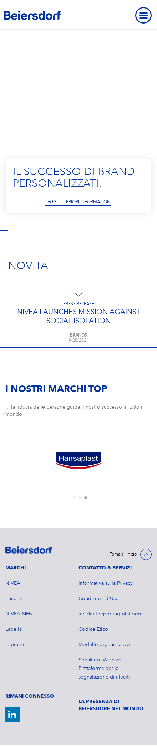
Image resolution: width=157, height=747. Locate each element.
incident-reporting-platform (109, 614)
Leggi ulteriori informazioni (78, 202)
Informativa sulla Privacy (105, 583)
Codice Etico (93, 629)
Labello (13, 629)
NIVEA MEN (19, 614)
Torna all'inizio (123, 554)
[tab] (74, 497)
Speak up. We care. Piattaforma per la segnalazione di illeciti (104, 669)
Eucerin (13, 598)
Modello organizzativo (104, 644)
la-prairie (15, 644)
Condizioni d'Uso (98, 598)
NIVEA (12, 583)
